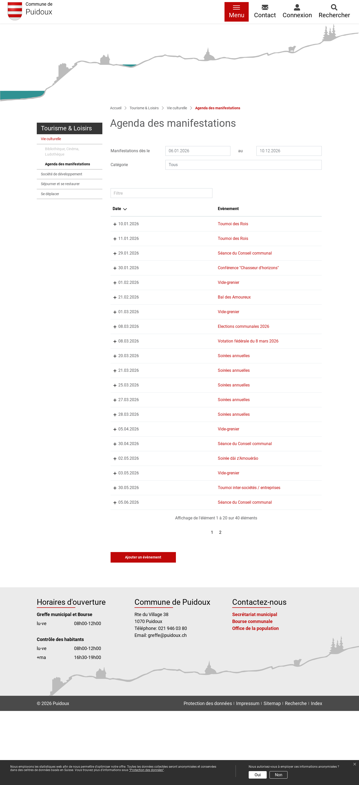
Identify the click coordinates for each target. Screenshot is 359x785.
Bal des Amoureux (177, 315)
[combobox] (243, 165)
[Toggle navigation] (237, 12)
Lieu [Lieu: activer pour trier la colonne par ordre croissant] (215, 208)
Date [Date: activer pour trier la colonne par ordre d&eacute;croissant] (117, 208)
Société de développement (61, 174)
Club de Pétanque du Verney (280, 549)
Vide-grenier (171, 294)
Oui (258, 774)
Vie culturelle (51, 139)
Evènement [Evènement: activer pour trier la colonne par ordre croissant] (171, 208)
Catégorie (119, 164)
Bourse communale (252, 695)
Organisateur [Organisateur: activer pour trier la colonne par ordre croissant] (267, 208)
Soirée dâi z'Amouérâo (181, 507)
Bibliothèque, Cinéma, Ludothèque (62, 152)
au (240, 150)
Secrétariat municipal (254, 688)
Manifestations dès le (130, 150)
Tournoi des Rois (176, 223)
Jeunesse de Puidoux (274, 315)
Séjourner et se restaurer (60, 184)
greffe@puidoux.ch (167, 709)
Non (278, 774)
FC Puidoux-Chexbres (274, 223)
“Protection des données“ (146, 770)
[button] (265, 12)
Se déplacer (50, 194)
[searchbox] (243, 165)
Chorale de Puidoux (272, 392)
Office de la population (255, 702)
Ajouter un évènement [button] (143, 631)
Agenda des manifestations (67, 165)
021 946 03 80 (172, 702)
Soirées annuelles (177, 392)
